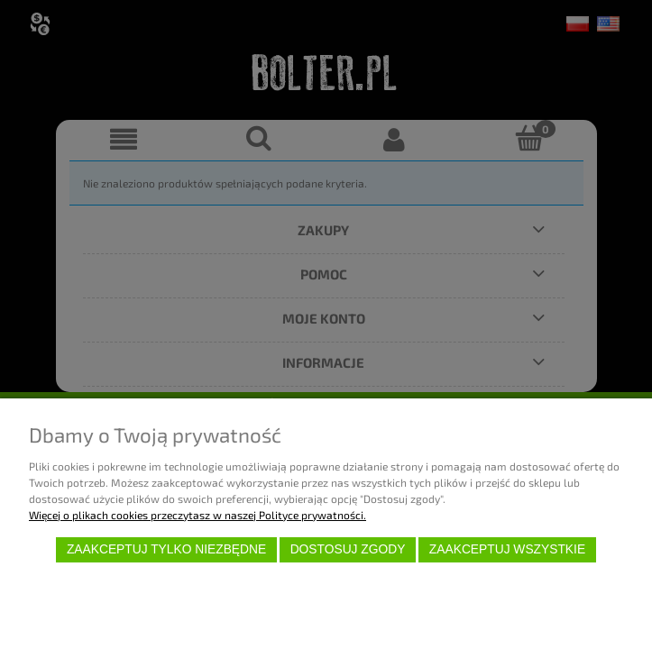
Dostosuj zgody (348, 549)
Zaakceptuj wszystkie (507, 549)
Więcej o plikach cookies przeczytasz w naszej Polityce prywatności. (197, 514)
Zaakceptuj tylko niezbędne (166, 549)
